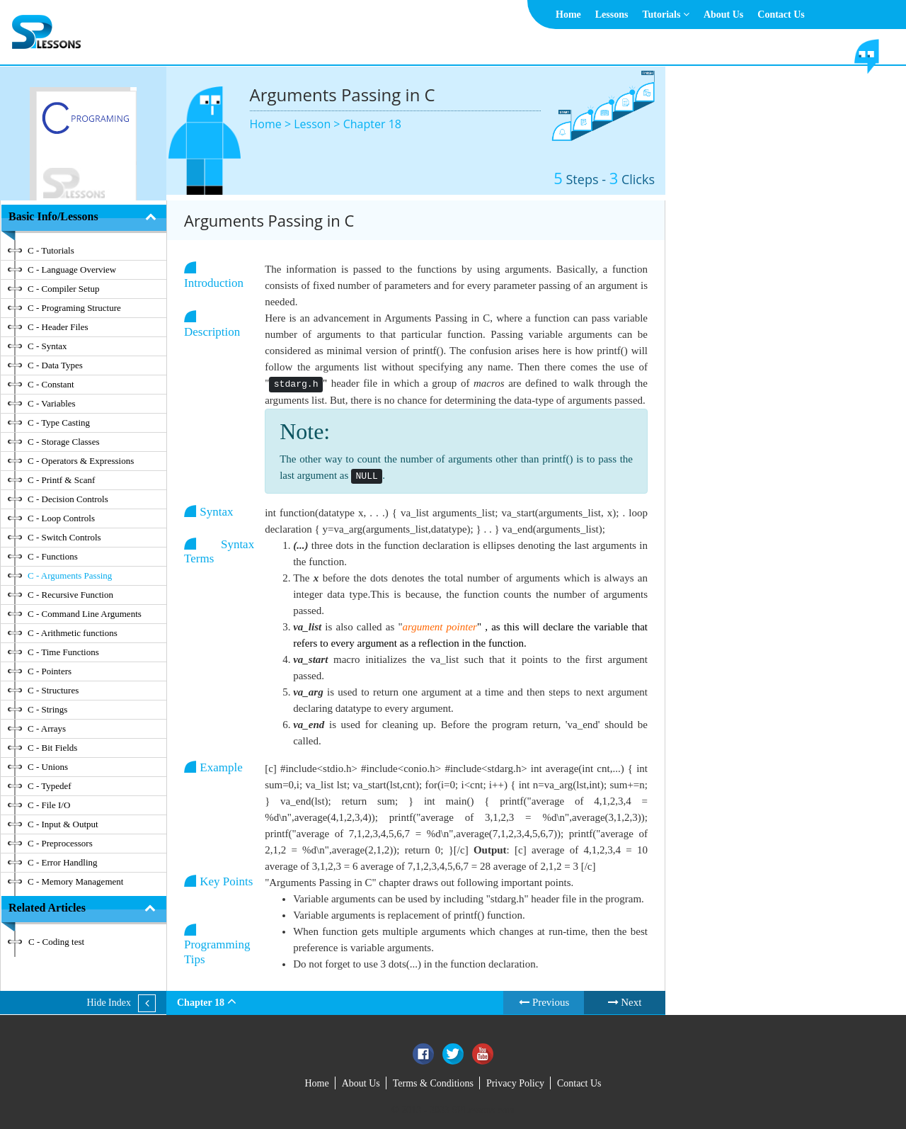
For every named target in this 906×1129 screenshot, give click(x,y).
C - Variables (52, 403)
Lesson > (318, 124)
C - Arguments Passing (70, 575)
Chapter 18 (372, 124)
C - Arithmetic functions (72, 633)
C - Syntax (47, 346)
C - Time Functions (63, 652)
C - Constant (51, 384)
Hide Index (108, 1002)
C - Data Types (55, 365)
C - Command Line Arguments (85, 613)
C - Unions (48, 766)
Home (568, 14)
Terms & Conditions (433, 1083)
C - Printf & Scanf (61, 480)
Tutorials (665, 14)
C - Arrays (47, 728)
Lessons (612, 14)
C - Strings (47, 709)
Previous (544, 1002)
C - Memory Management (75, 881)
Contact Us (781, 14)
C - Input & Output (63, 824)
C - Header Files (58, 327)
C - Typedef (49, 786)
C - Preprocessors (60, 843)
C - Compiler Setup (63, 288)
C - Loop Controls (61, 518)
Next (625, 1002)
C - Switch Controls (64, 537)
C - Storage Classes (63, 441)
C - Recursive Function (70, 594)
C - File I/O (49, 805)
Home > (272, 124)
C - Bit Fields (52, 747)
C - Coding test (56, 941)
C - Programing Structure (74, 307)
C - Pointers (49, 671)
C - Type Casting (59, 422)
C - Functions (53, 556)
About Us (723, 14)
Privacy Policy (515, 1083)
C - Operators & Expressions (81, 460)
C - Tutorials (51, 250)
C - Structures (53, 690)
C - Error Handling (63, 862)
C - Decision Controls (68, 499)
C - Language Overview (72, 269)
